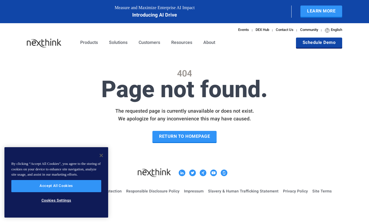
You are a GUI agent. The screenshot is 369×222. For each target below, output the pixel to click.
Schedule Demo (319, 42)
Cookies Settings (56, 201)
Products (89, 43)
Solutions (118, 43)
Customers (149, 43)
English (333, 30)
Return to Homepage (184, 136)
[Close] (101, 155)
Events (243, 30)
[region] (56, 182)
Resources (181, 43)
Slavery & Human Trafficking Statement (243, 192)
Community (309, 30)
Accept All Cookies (56, 186)
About (209, 43)
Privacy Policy (295, 192)
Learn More (321, 11)
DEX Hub (262, 30)
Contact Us (284, 30)
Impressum (194, 192)
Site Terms (322, 192)
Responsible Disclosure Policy (153, 192)
